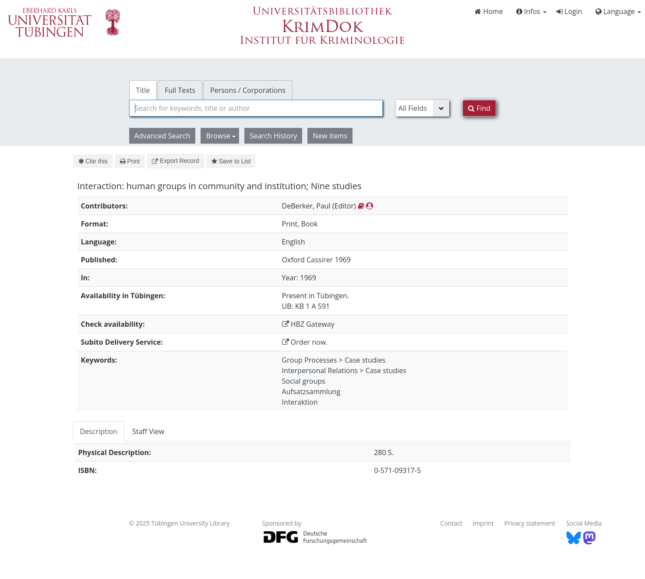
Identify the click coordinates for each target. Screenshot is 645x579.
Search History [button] (273, 136)
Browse (221, 136)
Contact (451, 523)
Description (98, 431)
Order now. (305, 342)
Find (479, 108)
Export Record (175, 160)
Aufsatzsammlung (311, 391)
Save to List (231, 161)
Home (489, 11)
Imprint (483, 523)
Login (569, 11)
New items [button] (330, 136)
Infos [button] (531, 11)
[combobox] (256, 108)
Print (130, 161)
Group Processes (309, 360)
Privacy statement (529, 523)
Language (618, 11)
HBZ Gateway (308, 324)
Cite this (93, 161)
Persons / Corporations (247, 90)
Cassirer (320, 260)
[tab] (99, 431)
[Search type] (422, 108)
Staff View (148, 431)
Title (143, 90)
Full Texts (180, 90)
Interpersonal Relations (320, 370)
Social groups (303, 381)
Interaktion (300, 402)
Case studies (365, 360)
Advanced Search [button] (162, 136)
